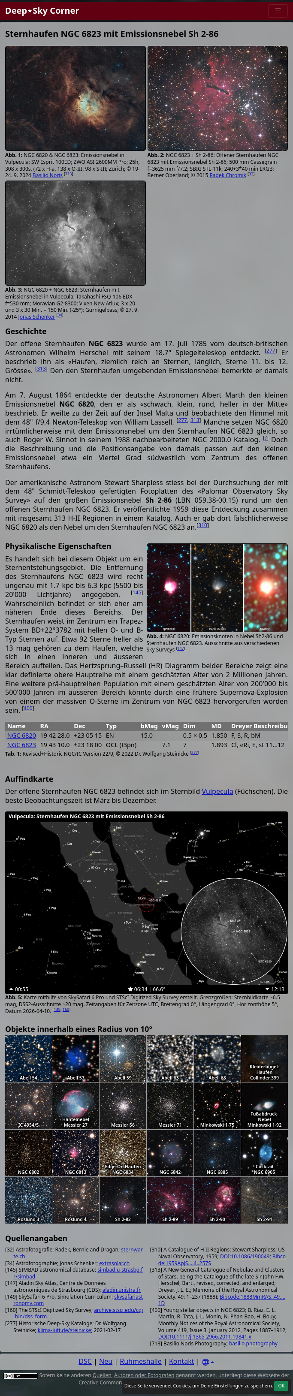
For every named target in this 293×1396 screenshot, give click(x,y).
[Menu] (278, 11)
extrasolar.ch (114, 1263)
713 (68, 174)
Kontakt (181, 1361)
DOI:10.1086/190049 (244, 1256)
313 (41, 368)
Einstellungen (228, 1386)
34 (59, 315)
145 (137, 592)
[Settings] (208, 1362)
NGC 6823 (21, 745)
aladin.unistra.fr (122, 1289)
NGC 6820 (21, 735)
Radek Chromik (227, 175)
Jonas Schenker (36, 316)
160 (66, 1009)
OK (281, 1386)
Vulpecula (217, 791)
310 (202, 525)
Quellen (102, 1375)
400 (28, 708)
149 (57, 1009)
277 (270, 350)
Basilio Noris (48, 175)
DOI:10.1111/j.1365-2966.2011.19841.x (204, 1336)
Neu (105, 1361)
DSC (85, 1361)
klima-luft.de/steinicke (64, 1330)
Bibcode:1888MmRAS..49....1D (221, 1300)
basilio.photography (253, 1343)
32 (251, 174)
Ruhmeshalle (141, 1361)
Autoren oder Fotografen (144, 1375)
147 (180, 648)
